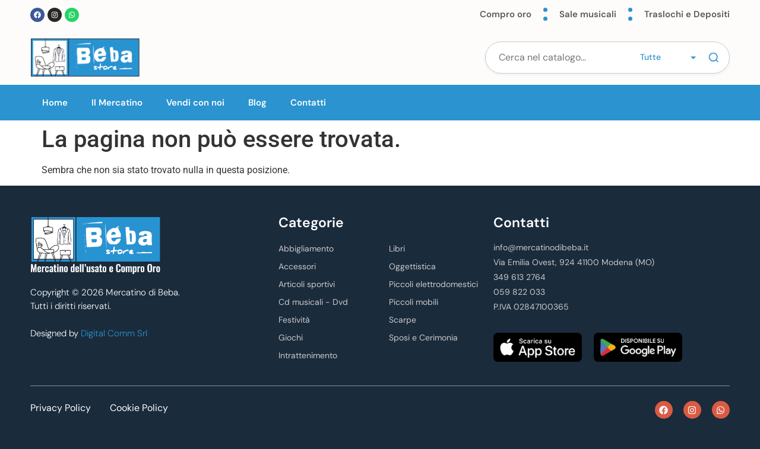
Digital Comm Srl (114, 333)
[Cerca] (713, 57)
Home (55, 103)
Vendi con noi (195, 103)
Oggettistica (412, 266)
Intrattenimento (307, 355)
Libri (397, 248)
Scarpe (402, 319)
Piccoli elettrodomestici (433, 284)
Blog (257, 103)
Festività (294, 319)
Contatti (308, 103)
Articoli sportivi (306, 284)
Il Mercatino (116, 103)
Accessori (297, 266)
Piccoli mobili (413, 302)
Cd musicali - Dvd (313, 302)
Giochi (290, 337)
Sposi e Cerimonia (423, 337)
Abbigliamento (306, 248)
